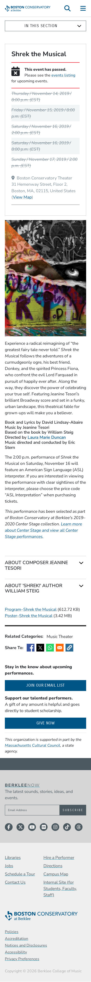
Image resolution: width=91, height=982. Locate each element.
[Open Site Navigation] (83, 8)
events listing (63, 75)
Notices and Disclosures (26, 945)
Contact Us (15, 882)
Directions (52, 866)
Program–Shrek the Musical (31, 609)
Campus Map (55, 874)
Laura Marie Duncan (47, 437)
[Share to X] (40, 648)
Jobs (9, 866)
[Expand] (79, 26)
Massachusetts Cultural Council (32, 745)
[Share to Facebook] (30, 648)
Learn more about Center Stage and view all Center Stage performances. (43, 530)
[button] (69, 648)
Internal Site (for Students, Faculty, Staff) (60, 888)
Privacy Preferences (22, 959)
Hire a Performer (58, 857)
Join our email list (56, 685)
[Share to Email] (60, 648)
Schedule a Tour (20, 874)
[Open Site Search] (67, 8)
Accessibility (16, 952)
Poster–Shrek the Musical (28, 616)
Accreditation (16, 938)
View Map (22, 197)
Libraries (13, 857)
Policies (11, 932)
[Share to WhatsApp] (50, 648)
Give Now (45, 723)
